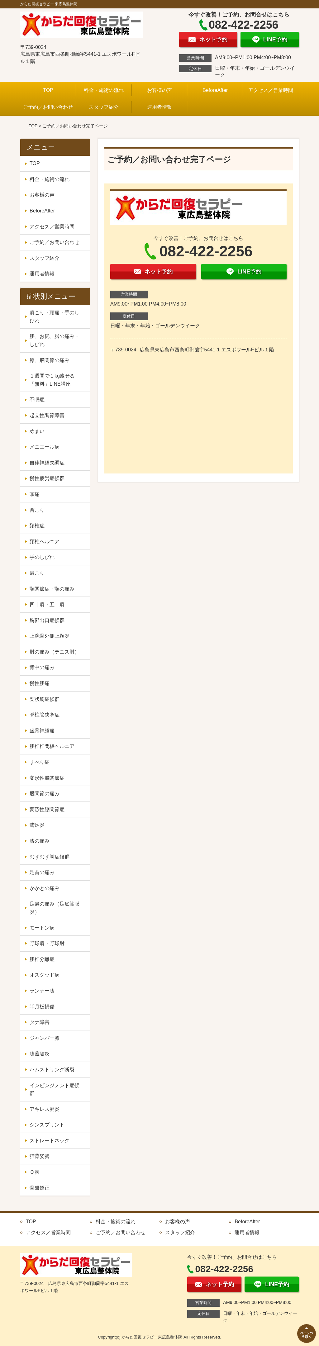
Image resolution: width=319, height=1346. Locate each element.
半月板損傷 (42, 1006)
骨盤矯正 (40, 1188)
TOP (48, 90)
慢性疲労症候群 (47, 478)
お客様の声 (159, 90)
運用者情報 (159, 107)
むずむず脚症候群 (49, 856)
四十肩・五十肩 (47, 604)
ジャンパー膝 (45, 1038)
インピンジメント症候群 (54, 1089)
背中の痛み (42, 667)
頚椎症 (37, 525)
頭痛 (35, 494)
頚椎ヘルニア (45, 541)
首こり (37, 510)
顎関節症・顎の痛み (52, 589)
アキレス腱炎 (45, 1109)
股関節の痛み (45, 793)
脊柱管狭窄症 (45, 714)
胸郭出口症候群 (47, 620)
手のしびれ (42, 557)
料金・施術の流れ (104, 90)
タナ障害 (40, 1022)
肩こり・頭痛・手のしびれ (54, 316)
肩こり (37, 573)
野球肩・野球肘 (47, 943)
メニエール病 (45, 446)
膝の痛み (40, 841)
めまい (37, 431)
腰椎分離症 (42, 959)
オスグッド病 (45, 974)
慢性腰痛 (40, 683)
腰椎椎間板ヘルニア (52, 746)
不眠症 (37, 399)
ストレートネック (49, 1140)
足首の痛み (42, 872)
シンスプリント (47, 1124)
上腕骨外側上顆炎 (49, 636)
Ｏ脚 (35, 1172)
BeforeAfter (215, 90)
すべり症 (40, 762)
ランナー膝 (42, 990)
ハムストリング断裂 (52, 1069)
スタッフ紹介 (104, 107)
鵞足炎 (37, 825)
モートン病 (42, 927)
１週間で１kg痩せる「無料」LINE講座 (52, 380)
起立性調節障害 (47, 415)
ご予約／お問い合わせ (48, 107)
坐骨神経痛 (42, 730)
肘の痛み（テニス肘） (54, 651)
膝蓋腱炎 (40, 1053)
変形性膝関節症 (47, 809)
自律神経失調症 (47, 462)
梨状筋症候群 (45, 699)
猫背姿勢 (40, 1156)
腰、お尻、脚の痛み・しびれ (54, 340)
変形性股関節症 (47, 778)
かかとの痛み (45, 888)
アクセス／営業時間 (270, 90)
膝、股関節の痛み (49, 360)
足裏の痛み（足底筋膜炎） (54, 908)
